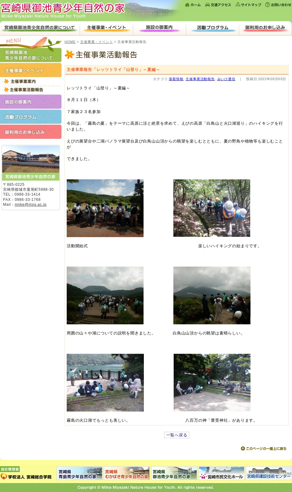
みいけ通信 (226, 79)
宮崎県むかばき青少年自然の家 (127, 473)
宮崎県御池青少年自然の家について (40, 28)
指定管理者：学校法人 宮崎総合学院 (28, 473)
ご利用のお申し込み (265, 28)
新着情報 (176, 79)
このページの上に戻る (263, 448)
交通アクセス (218, 4)
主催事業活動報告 (30, 89)
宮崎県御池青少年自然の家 (92, 10)
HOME (70, 42)
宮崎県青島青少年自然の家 (80, 473)
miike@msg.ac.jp (31, 204)
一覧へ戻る (176, 435)
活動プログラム (212, 28)
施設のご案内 (159, 28)
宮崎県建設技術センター (268, 473)
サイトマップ (248, 4)
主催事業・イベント (106, 28)
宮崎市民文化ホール (221, 473)
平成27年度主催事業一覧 (30, 81)
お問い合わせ (277, 4)
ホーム (193, 4)
